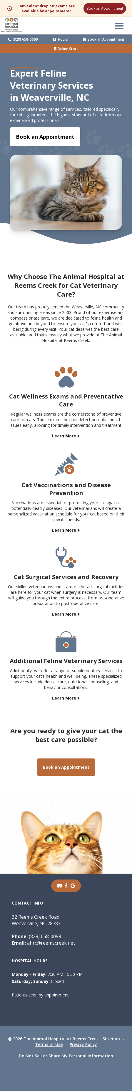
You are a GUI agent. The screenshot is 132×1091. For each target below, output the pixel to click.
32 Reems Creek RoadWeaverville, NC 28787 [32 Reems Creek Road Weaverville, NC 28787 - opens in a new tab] (36, 920)
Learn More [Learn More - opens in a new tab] (64, 435)
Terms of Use (49, 1044)
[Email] (59, 885)
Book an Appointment (104, 8)
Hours (60, 39)
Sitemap (111, 1039)
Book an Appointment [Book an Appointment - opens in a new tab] (45, 136)
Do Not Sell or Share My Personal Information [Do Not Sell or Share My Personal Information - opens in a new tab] (66, 1056)
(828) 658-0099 (23, 39)
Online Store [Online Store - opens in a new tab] (66, 48)
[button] (119, 26)
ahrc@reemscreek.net (43, 943)
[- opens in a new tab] (66, 885)
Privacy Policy (83, 1044)
